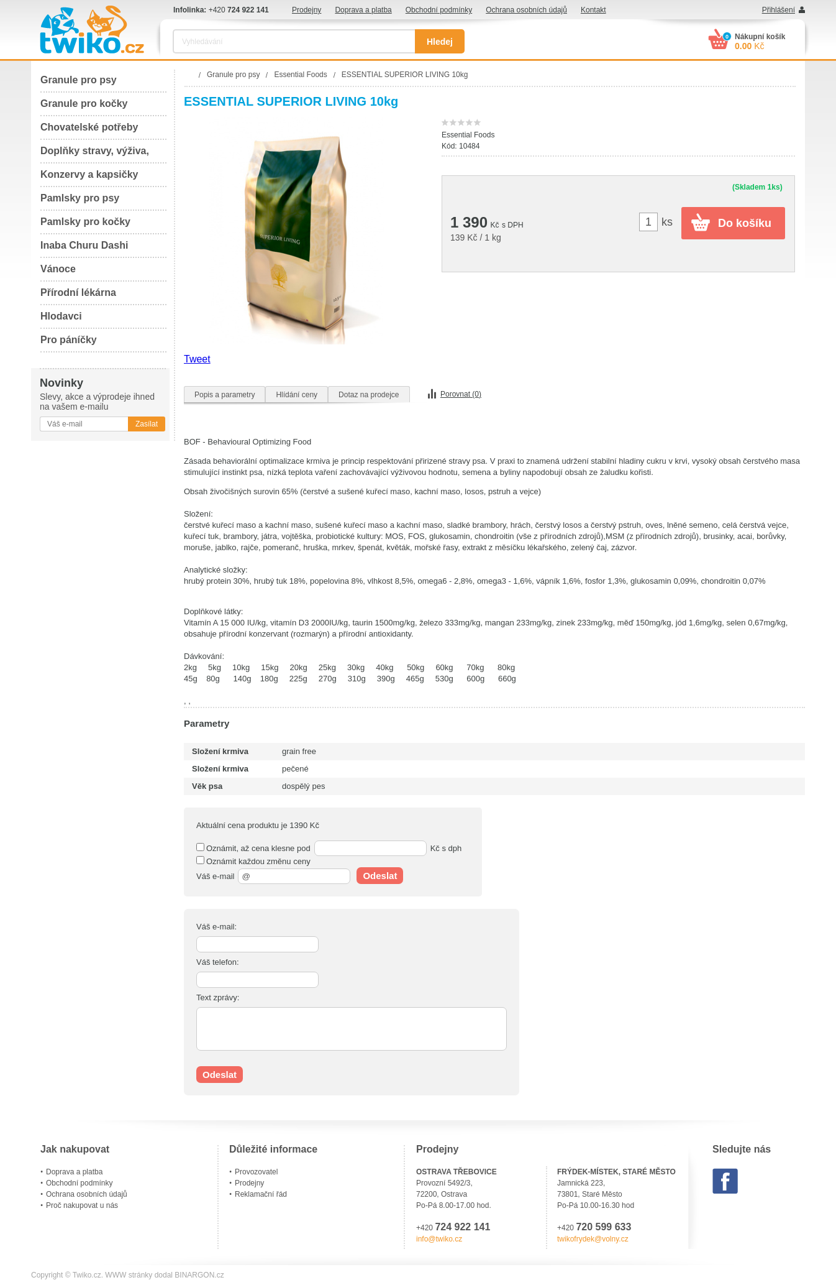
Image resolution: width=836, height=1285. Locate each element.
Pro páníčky (68, 339)
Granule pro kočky (84, 103)
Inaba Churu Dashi (84, 245)
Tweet (197, 359)
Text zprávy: (217, 997)
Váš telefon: (217, 962)
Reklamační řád (261, 1194)
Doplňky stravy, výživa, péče (94, 154)
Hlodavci (61, 316)
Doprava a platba (363, 10)
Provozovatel (256, 1172)
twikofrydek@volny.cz (593, 1239)
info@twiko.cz (439, 1239)
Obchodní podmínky (439, 10)
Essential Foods (468, 135)
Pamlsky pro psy (79, 198)
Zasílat (146, 424)
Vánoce (58, 269)
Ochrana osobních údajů (526, 10)
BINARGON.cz (199, 1275)
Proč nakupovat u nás (82, 1205)
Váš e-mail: (216, 926)
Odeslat (380, 875)
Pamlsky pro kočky (85, 221)
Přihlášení (778, 10)
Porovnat (460, 394)
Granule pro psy (78, 80)
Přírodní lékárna (78, 292)
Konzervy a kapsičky (89, 174)
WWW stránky (128, 1275)
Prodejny (306, 10)
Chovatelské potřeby (89, 127)
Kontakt (593, 10)
